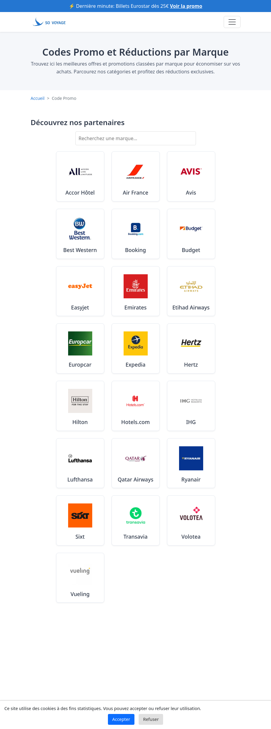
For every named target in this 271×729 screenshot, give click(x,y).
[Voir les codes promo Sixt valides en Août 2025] (80, 520)
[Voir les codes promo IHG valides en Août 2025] (191, 406)
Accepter (121, 719)
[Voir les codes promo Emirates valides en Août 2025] (136, 291)
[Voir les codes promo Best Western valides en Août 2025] (80, 234)
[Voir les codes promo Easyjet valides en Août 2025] (80, 291)
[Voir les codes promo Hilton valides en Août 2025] (80, 406)
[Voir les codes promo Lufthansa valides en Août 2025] (80, 463)
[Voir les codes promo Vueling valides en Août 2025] (80, 578)
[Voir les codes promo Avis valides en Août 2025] (191, 176)
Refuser (151, 719)
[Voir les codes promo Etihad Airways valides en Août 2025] (191, 291)
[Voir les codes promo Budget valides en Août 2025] (191, 234)
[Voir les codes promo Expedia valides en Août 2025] (136, 348)
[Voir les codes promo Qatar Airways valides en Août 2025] (136, 463)
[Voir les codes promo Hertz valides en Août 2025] (191, 348)
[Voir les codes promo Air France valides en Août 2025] (136, 176)
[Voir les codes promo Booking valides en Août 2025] (136, 234)
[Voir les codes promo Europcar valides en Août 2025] (80, 348)
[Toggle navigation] (232, 22)
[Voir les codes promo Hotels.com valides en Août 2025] (136, 406)
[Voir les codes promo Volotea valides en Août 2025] (191, 520)
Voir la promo (186, 6)
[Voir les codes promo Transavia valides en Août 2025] (136, 520)
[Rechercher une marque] (135, 138)
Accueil (38, 98)
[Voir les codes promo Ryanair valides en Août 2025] (191, 463)
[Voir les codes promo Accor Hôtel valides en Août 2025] (80, 176)
